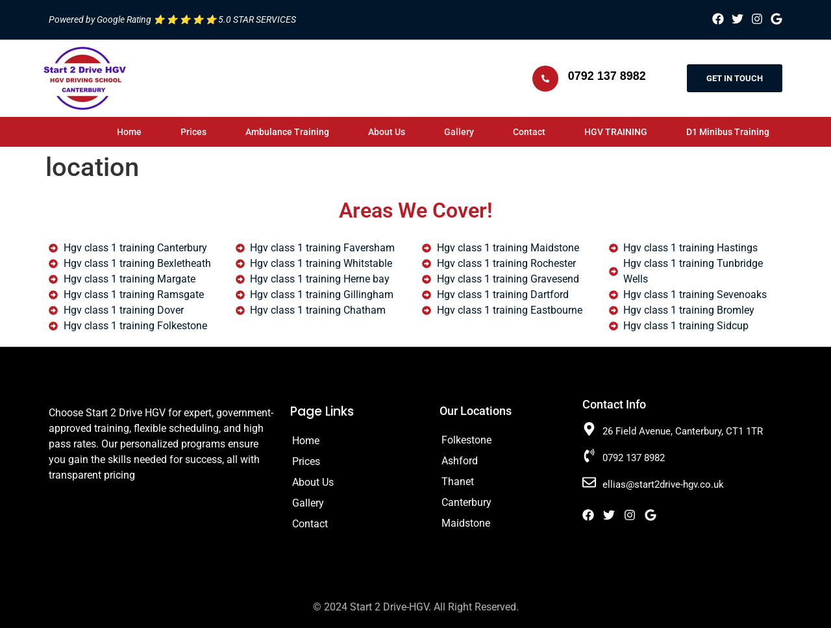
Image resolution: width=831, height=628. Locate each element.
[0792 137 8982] (545, 79)
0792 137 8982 (607, 75)
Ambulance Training (287, 132)
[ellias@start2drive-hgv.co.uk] (589, 482)
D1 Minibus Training (727, 132)
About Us (386, 132)
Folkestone (466, 440)
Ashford (459, 461)
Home (129, 132)
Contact (529, 132)
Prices (193, 132)
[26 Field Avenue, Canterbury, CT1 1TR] (589, 429)
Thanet (457, 481)
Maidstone (465, 523)
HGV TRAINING (615, 132)
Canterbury (466, 502)
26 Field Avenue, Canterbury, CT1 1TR (682, 431)
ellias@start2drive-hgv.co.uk (663, 484)
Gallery (459, 132)
